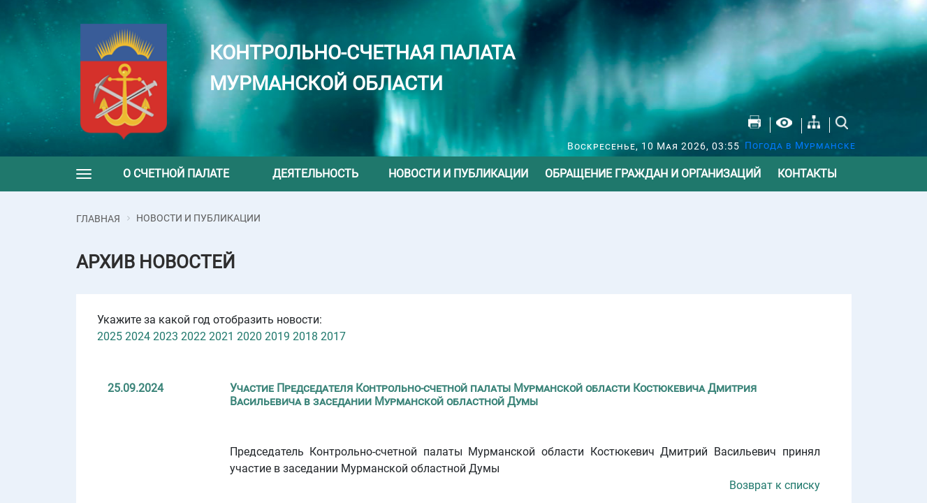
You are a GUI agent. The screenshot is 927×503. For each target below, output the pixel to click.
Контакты (807, 173)
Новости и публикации (458, 173)
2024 (137, 336)
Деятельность (315, 173)
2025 (109, 336)
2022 (193, 336)
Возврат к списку (774, 485)
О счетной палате (176, 173)
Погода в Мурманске (800, 145)
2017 (333, 336)
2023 (165, 336)
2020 (249, 336)
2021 (221, 336)
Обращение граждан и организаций (653, 173)
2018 (305, 336)
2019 (277, 336)
